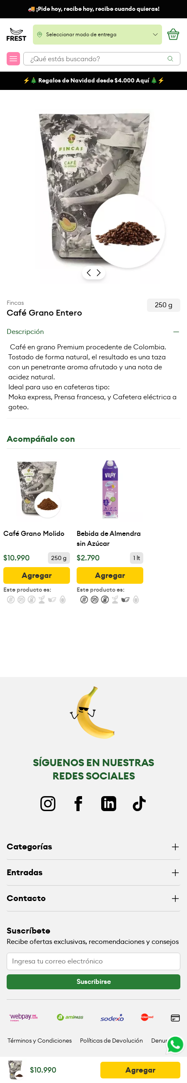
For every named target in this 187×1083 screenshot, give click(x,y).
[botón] (36, 575)
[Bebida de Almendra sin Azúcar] (110, 502)
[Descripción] (93, 332)
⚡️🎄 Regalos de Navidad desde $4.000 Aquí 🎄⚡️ (94, 81)
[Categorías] (93, 847)
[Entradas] (93, 873)
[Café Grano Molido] (36, 502)
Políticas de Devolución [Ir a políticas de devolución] (111, 1040)
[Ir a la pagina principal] (16, 34)
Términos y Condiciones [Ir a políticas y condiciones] (39, 1040)
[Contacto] (93, 898)
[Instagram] (47, 803)
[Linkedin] (108, 803)
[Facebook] (78, 803)
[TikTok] (139, 803)
